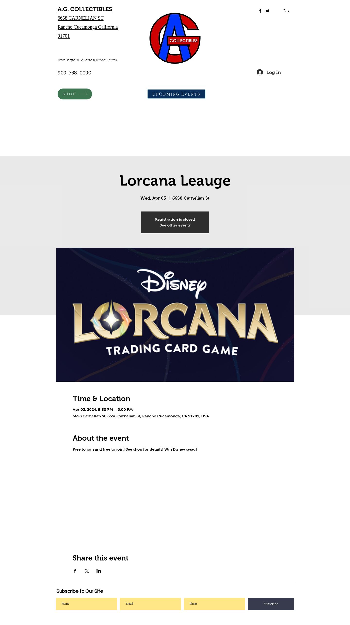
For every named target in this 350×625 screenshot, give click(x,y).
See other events (175, 225)
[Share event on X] (87, 571)
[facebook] (260, 10)
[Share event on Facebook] (75, 571)
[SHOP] (75, 94)
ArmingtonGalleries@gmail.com (87, 60)
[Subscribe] (271, 604)
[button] (286, 10)
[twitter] (267, 10)
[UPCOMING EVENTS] (176, 94)
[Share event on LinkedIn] (98, 571)
